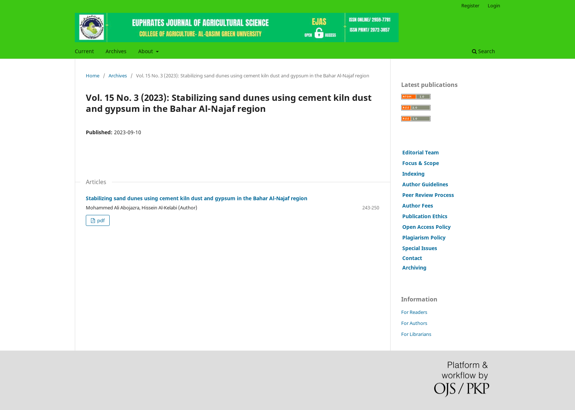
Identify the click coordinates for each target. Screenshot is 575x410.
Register (470, 5)
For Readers (414, 312)
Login (494, 5)
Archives (116, 51)
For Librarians (416, 334)
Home (92, 75)
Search (483, 51)
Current (84, 51)
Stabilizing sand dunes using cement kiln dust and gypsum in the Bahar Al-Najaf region (196, 198)
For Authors (414, 323)
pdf (100, 220)
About (146, 51)
